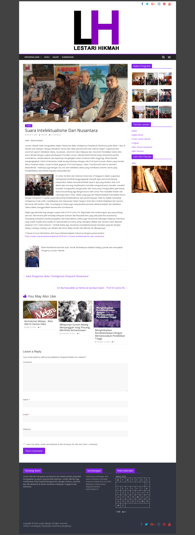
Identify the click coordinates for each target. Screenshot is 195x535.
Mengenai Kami (32, 57)
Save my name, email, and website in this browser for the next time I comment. (62, 444)
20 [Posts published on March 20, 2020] (138, 497)
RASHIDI (44, 135)
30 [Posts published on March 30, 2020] (118, 505)
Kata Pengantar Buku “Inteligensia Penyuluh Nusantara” (56, 276)
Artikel (28, 126)
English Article (137, 135)
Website (27, 429)
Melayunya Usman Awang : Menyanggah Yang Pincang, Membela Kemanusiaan (75, 327)
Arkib (134, 163)
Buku (46, 57)
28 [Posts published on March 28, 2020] (142, 501)
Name (26, 399)
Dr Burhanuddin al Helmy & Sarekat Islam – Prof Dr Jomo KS (92, 287)
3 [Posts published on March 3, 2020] (122, 488)
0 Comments (55, 135)
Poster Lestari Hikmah (141, 139)
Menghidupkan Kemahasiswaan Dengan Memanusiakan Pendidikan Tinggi (110, 334)
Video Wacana (138, 151)
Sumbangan (68, 57)
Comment (27, 362)
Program (135, 143)
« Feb (118, 511)
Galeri (56, 57)
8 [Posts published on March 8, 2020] (146, 488)
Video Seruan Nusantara (142, 147)
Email (26, 414)
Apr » (124, 511)
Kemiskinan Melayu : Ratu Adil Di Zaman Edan (38, 323)
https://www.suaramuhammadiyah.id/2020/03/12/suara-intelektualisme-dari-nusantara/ (64, 236)
